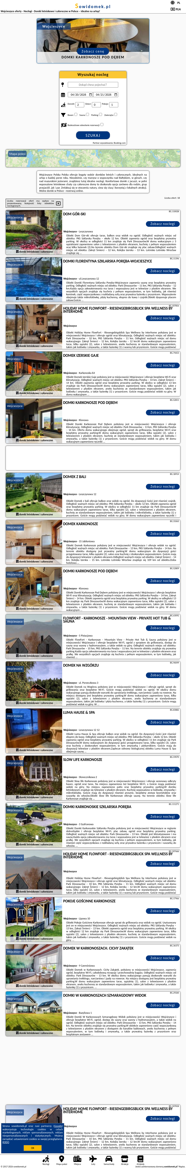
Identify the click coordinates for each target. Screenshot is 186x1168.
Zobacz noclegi (162, 224)
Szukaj (93, 135)
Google (58, 1126)
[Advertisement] (93, 1071)
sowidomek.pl (93, 6)
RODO (5, 1142)
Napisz (182, 1166)
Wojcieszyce (15, 217)
